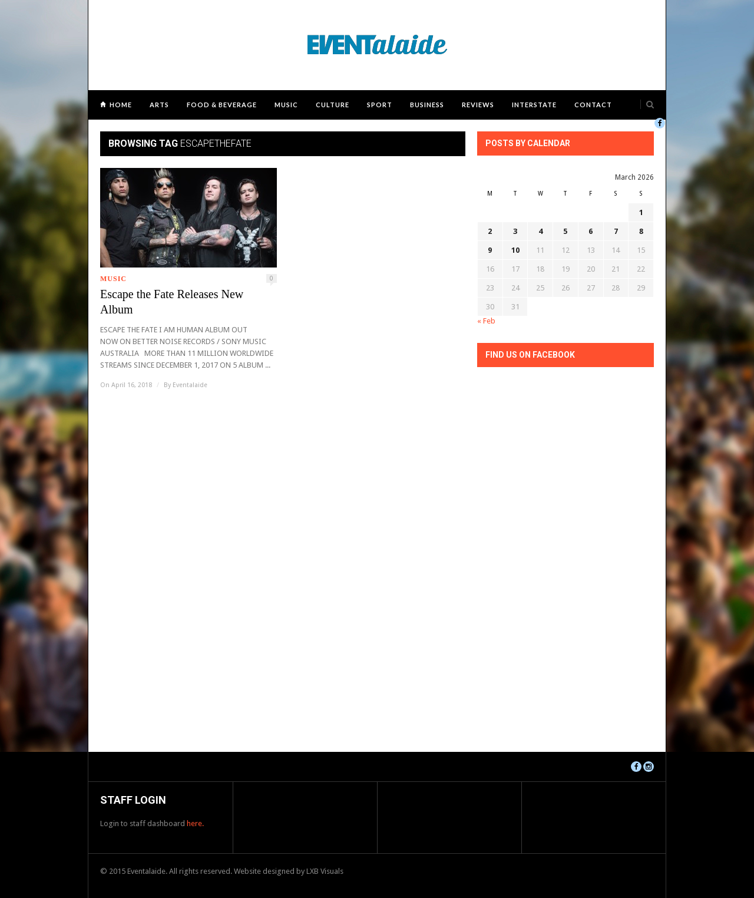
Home (121, 104)
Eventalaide (190, 385)
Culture (332, 104)
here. (195, 823)
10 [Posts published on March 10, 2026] (515, 250)
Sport (379, 104)
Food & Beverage (222, 104)
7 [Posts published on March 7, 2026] (616, 231)
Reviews (478, 104)
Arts (159, 104)
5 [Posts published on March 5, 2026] (565, 231)
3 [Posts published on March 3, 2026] (515, 231)
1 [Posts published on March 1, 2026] (641, 212)
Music (286, 104)
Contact (593, 104)
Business (427, 104)
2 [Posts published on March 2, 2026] (490, 231)
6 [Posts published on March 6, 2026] (590, 231)
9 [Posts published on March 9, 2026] (490, 250)
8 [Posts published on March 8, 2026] (641, 231)
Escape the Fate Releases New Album (171, 302)
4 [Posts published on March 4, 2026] (540, 231)
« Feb (486, 320)
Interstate (534, 104)
